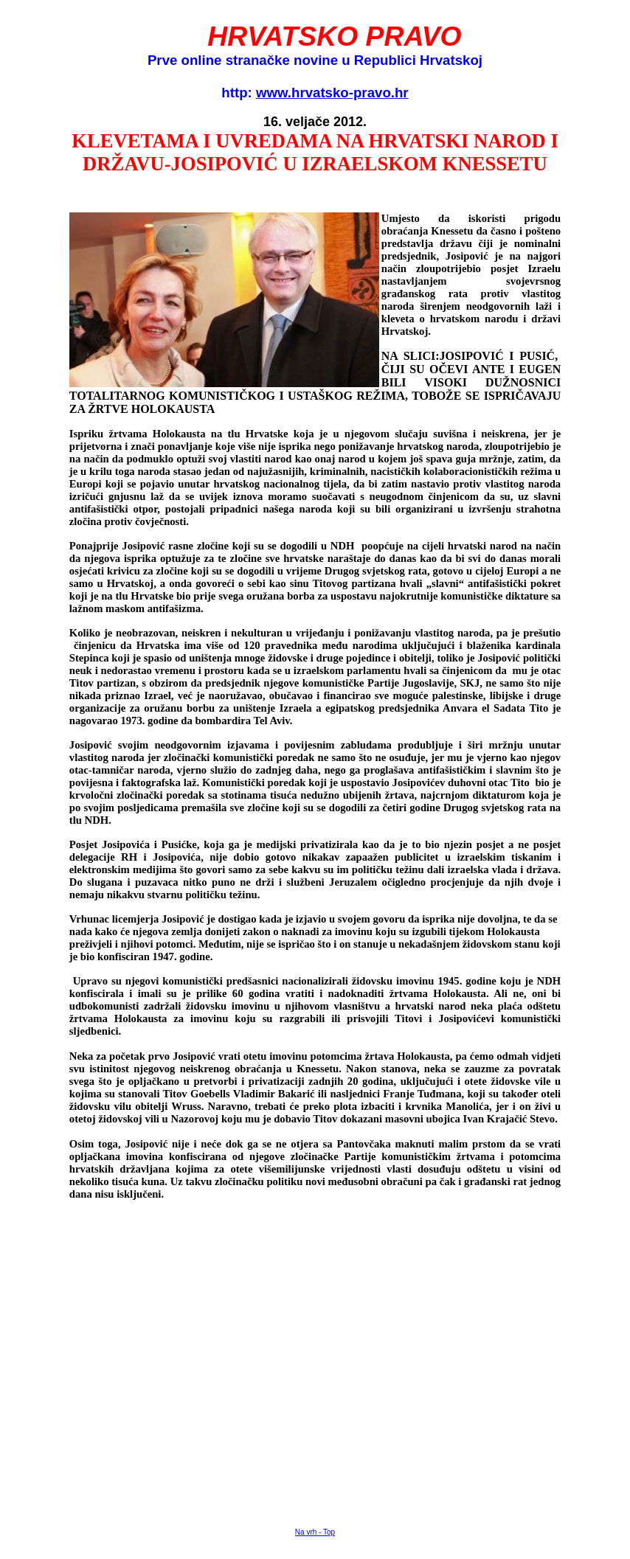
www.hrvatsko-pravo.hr (332, 92)
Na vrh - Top (315, 1532)
